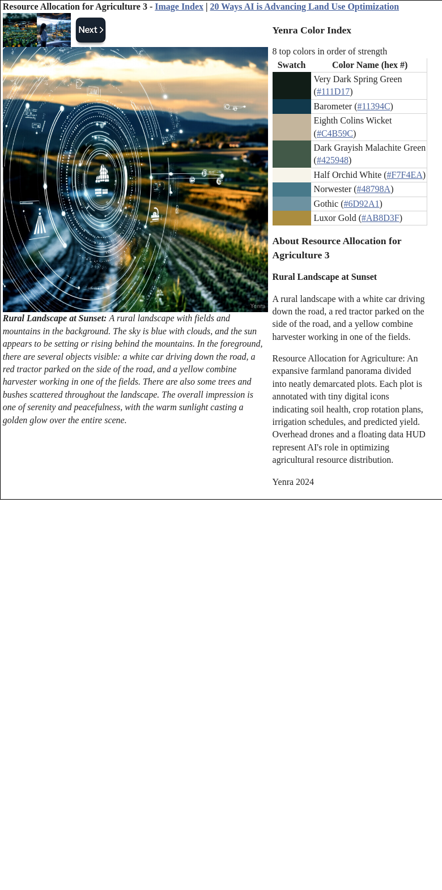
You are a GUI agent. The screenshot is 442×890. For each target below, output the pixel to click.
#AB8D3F (381, 218)
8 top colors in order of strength (330, 51)
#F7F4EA (405, 175)
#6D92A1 (361, 203)
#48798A (374, 189)
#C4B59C (335, 133)
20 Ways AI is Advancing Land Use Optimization (305, 6)
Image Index (179, 6)
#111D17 (333, 91)
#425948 (332, 160)
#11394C (373, 106)
